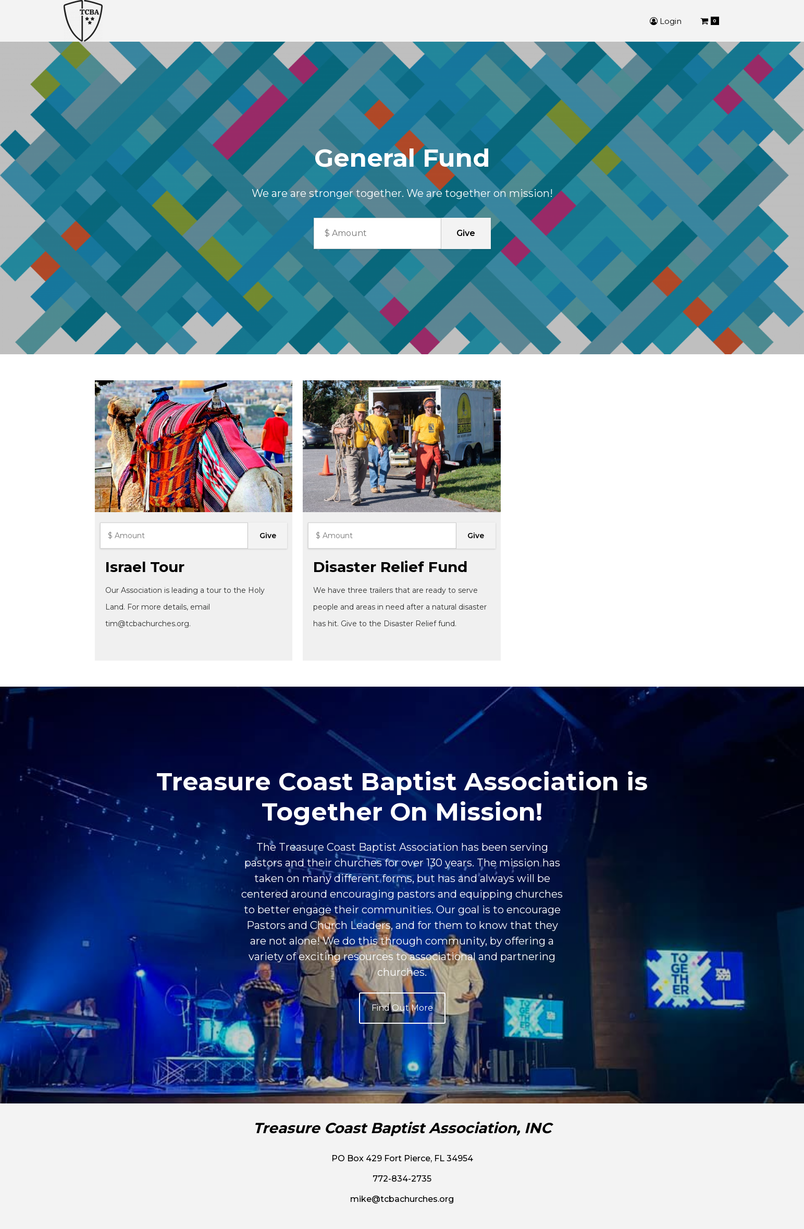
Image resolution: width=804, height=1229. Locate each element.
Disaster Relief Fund (390, 567)
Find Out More (402, 1008)
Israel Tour (144, 567)
